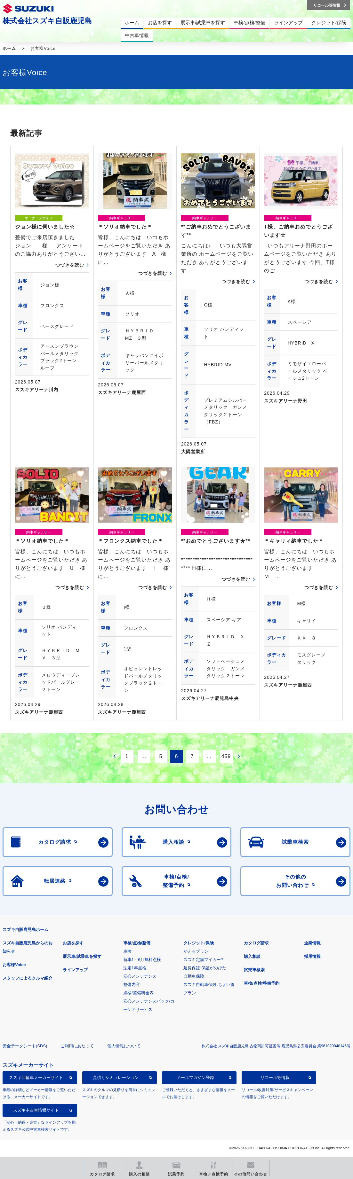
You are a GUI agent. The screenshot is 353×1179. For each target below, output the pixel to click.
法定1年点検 (134, 968)
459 (226, 756)
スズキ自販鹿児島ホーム (25, 929)
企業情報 (312, 943)
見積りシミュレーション (116, 1077)
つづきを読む (69, 265)
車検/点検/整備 (136, 943)
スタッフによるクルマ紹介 (27, 978)
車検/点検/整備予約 (261, 983)
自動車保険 (193, 976)
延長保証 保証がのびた (204, 968)
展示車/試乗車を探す (82, 956)
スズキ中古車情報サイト (36, 1110)
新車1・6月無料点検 (142, 959)
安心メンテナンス (139, 976)
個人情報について (123, 1045)
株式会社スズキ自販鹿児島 (47, 21)
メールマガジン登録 (195, 1077)
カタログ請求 (256, 943)
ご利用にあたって (77, 1045)
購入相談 (252, 956)
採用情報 (312, 956)
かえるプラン (195, 951)
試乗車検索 (254, 969)
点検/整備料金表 (138, 992)
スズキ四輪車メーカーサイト (36, 1077)
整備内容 (131, 984)
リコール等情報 (275, 1077)
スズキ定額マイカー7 (203, 959)
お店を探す (73, 943)
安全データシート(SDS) (25, 1045)
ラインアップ (75, 969)
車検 (127, 951)
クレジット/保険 (198, 943)
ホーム (9, 48)
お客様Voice (14, 964)
